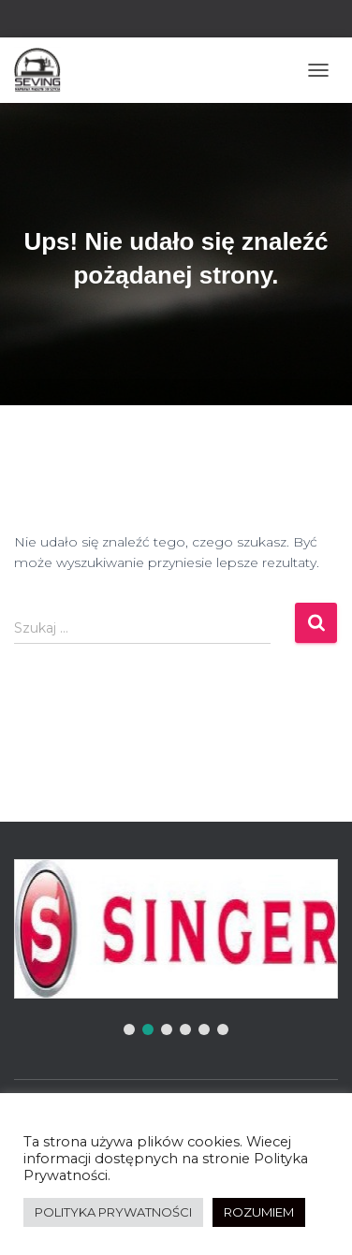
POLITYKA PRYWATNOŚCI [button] (113, 1211)
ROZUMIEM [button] (259, 1211)
